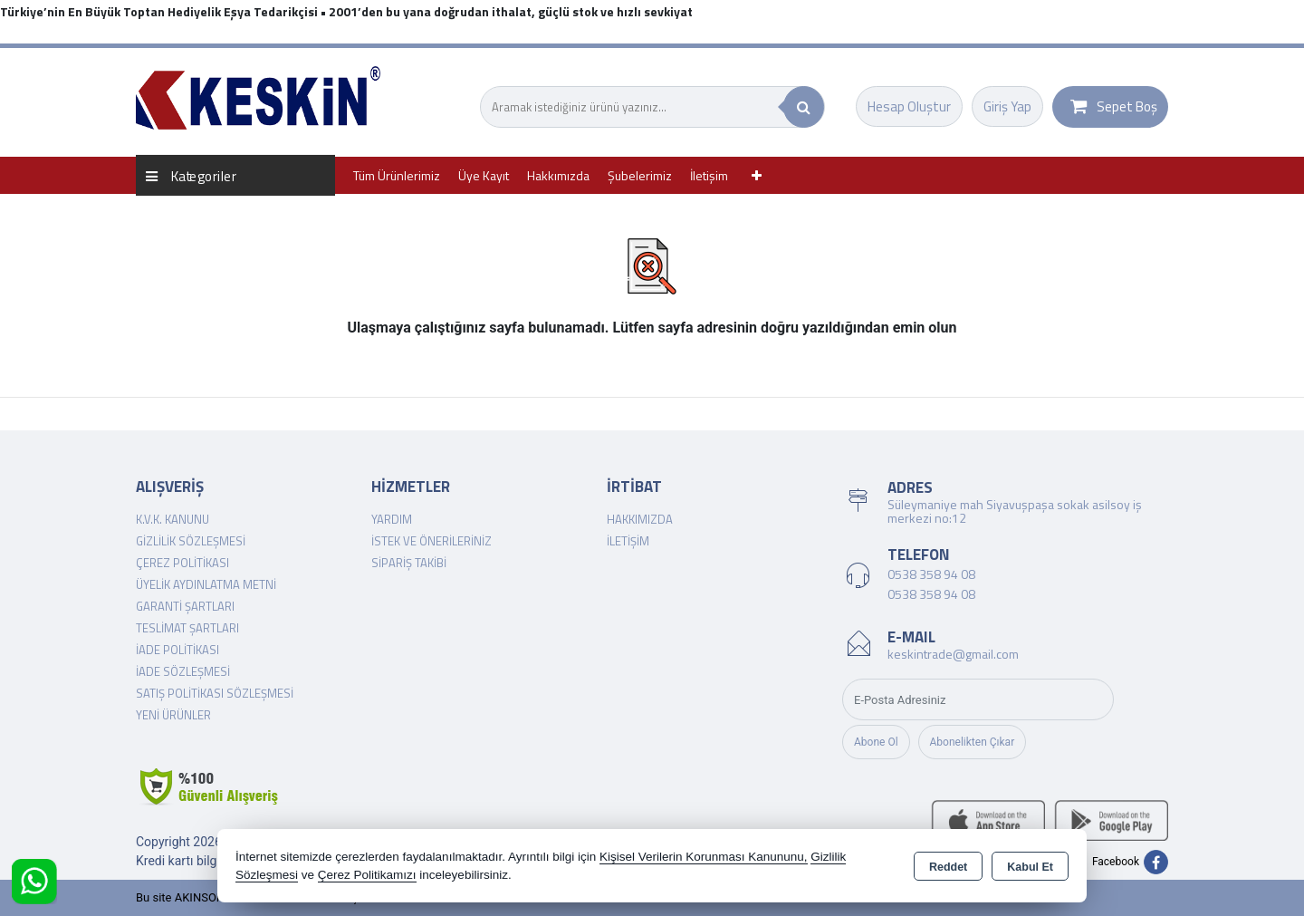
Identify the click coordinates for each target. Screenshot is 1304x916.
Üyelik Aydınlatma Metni (206, 584)
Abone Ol (876, 742)
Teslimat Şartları (187, 628)
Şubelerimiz (640, 175)
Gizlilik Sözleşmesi (190, 541)
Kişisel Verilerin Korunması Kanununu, (703, 856)
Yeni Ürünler (173, 715)
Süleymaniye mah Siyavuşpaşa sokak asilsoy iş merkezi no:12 (1014, 511)
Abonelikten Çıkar (972, 742)
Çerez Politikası (182, 563)
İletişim (709, 175)
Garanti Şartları (185, 606)
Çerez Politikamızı (367, 875)
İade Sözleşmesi (183, 671)
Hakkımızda (558, 175)
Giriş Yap (1007, 106)
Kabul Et (1030, 867)
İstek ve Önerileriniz (431, 541)
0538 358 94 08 (931, 573)
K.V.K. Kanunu (172, 519)
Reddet (948, 867)
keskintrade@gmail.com (953, 653)
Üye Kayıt (483, 175)
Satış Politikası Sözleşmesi (214, 693)
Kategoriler (191, 175)
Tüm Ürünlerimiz (396, 175)
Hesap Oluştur (909, 106)
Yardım (391, 519)
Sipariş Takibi (408, 563)
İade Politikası (177, 650)
